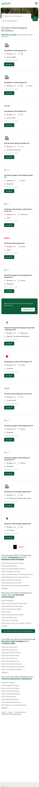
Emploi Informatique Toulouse (10, 653)
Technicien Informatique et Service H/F (18, 394)
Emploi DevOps (6, 612)
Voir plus (5, 588)
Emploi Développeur (7, 601)
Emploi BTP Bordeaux (8, 682)
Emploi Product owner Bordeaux (11, 580)
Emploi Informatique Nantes (10, 655)
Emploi (10, 712)
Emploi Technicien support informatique (14, 603)
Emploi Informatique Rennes (10, 661)
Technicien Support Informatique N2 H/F (18, 426)
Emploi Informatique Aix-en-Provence (13, 667)
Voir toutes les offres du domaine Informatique (18, 631)
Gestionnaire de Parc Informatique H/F (18, 362)
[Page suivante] (22, 547)
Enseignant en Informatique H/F (15, 82)
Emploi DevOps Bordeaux (9, 566)
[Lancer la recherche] (35, 18)
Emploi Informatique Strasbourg (11, 664)
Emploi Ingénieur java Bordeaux (11, 583)
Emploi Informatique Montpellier (11, 669)
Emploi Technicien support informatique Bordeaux (17, 574)
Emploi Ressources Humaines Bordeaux (13, 705)
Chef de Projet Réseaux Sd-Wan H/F (17, 143)
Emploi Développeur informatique (12, 606)
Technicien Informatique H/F (14, 243)
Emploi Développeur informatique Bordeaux (15, 577)
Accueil (3, 712)
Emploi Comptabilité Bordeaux (10, 694)
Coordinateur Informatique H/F (15, 50)
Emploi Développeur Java (9, 617)
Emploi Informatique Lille (9, 658)
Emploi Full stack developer (9, 620)
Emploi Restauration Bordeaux (11, 702)
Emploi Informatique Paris (9, 647)
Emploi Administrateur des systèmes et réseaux (16, 623)
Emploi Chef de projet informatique (12, 615)
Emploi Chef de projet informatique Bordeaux (15, 586)
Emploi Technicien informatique (11, 609)
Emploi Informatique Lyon (9, 650)
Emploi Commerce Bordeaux (10, 688)
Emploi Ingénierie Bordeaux (10, 699)
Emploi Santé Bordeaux (8, 697)
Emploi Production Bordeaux (10, 691)
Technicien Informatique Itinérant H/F (17, 492)
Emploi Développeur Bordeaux (11, 571)
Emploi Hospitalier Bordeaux (10, 685)
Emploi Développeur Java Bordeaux (12, 563)
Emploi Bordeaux (20, 712)
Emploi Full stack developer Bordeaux (13, 569)
